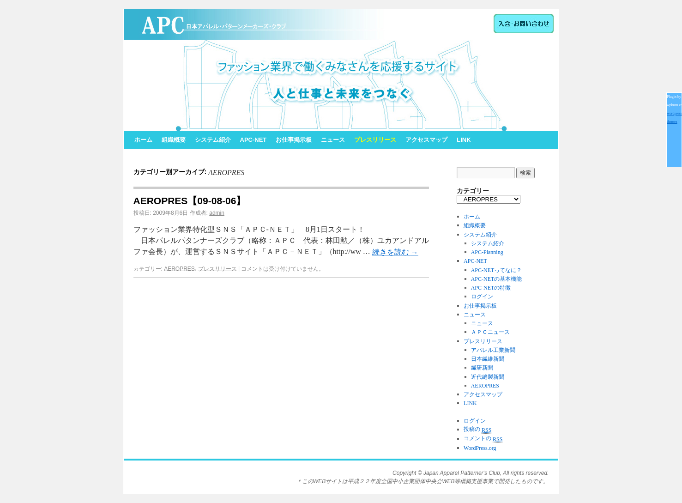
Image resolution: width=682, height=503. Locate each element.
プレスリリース (375, 139)
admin (216, 213)
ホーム (143, 139)
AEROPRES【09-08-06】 (189, 200)
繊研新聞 (482, 368)
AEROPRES (179, 268)
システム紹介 (213, 139)
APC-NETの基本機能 (496, 279)
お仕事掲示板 (294, 139)
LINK (464, 139)
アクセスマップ (426, 139)
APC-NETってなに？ (496, 270)
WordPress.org (480, 448)
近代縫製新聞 (487, 377)
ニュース (333, 139)
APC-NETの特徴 (491, 288)
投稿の (477, 429)
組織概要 (174, 139)
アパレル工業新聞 (493, 350)
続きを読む (395, 252)
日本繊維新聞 (487, 359)
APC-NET (253, 139)
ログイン (482, 297)
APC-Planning (487, 252)
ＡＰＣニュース (490, 332)
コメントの (483, 438)
